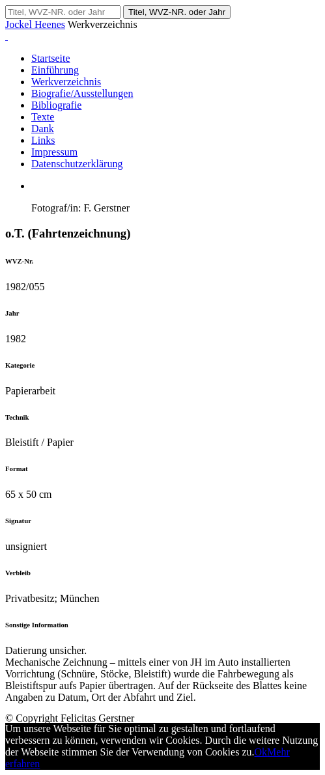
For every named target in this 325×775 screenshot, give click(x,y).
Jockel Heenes (35, 24)
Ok (261, 751)
